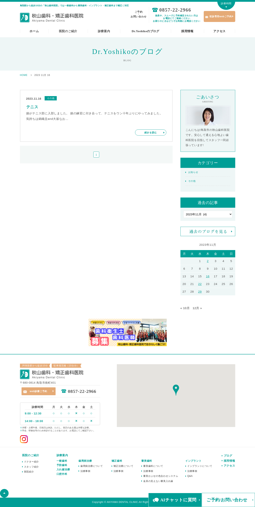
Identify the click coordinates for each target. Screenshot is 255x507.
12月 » (197, 308)
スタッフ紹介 (31, 466)
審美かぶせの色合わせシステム (160, 476)
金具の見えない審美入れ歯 (158, 481)
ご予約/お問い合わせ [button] (226, 499)
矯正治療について (123, 466)
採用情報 (187, 31)
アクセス (219, 31)
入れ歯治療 (63, 469)
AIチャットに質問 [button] (178, 499)
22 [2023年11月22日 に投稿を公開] (200, 284)
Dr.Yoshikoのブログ (145, 31)
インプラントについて (199, 466)
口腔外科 (62, 473)
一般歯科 (62, 460)
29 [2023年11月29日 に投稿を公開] (200, 291)
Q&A (190, 476)
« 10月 (185, 308)
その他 (192, 181)
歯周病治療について (91, 466)
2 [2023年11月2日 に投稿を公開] (208, 261)
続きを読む (150, 132)
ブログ (228, 455)
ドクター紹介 (31, 461)
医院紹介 (29, 471)
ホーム (34, 31)
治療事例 (85, 471)
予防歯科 (62, 465)
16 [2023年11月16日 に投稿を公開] (207, 276)
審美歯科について (153, 466)
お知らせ (193, 172)
